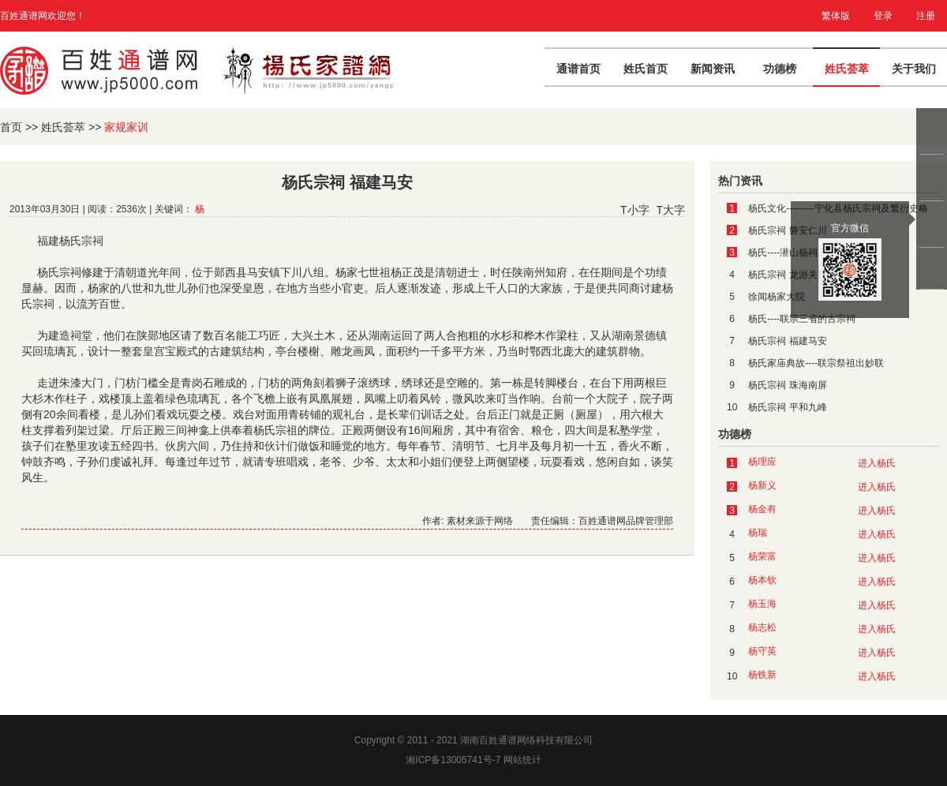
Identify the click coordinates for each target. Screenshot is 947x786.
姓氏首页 (645, 68)
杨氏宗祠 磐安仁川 (787, 230)
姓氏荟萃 (847, 68)
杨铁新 (762, 674)
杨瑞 (757, 532)
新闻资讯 (713, 68)
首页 (11, 127)
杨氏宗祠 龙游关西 (787, 274)
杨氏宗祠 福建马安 (787, 340)
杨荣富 (762, 556)
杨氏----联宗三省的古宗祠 (801, 318)
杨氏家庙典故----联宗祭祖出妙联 (816, 363)
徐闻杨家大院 (776, 296)
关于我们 (914, 68)
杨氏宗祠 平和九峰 (787, 407)
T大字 (670, 210)
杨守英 (762, 651)
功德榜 (779, 68)
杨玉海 (762, 603)
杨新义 (762, 485)
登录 (883, 15)
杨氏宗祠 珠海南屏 (787, 385)
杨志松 (762, 627)
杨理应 (762, 461)
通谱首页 (578, 68)
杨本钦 (762, 580)
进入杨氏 (877, 463)
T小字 (634, 210)
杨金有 (762, 509)
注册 (925, 15)
